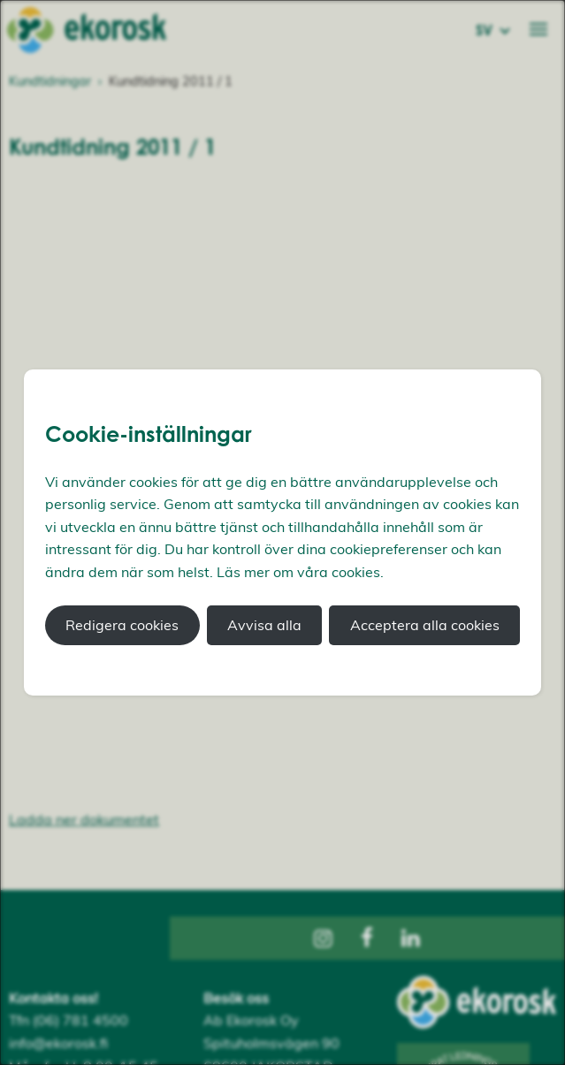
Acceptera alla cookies (425, 625)
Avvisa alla (264, 625)
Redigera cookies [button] (122, 625)
